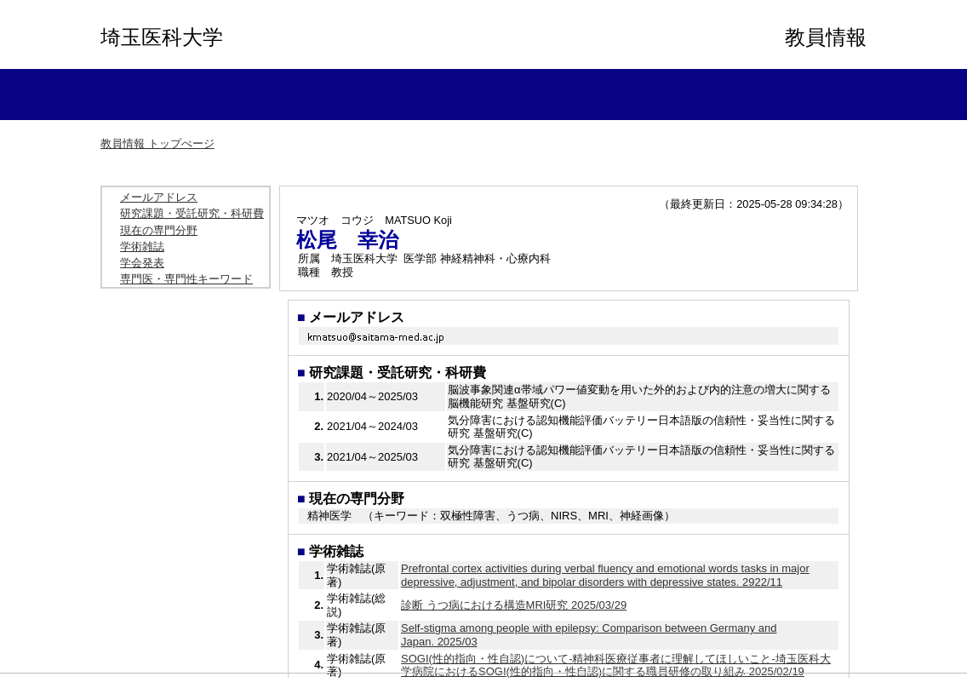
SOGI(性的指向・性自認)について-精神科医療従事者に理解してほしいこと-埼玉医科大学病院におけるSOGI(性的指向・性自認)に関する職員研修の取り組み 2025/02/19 (616, 665)
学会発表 (142, 262)
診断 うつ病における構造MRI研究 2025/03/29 (514, 605)
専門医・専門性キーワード (186, 278)
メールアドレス (158, 197)
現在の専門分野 (158, 230)
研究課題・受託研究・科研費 (192, 213)
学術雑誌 (142, 246)
